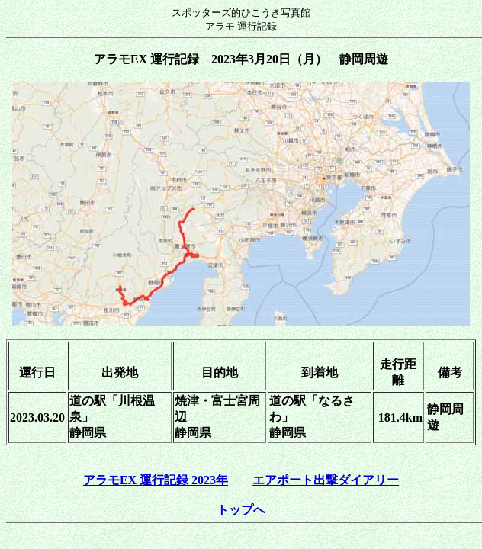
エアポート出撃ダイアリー (325, 480)
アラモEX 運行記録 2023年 (155, 480)
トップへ (241, 509)
